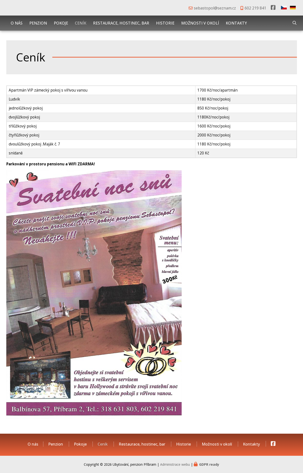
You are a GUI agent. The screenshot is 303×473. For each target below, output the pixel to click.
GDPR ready (209, 464)
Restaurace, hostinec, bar (121, 23)
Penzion (38, 23)
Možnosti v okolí (200, 23)
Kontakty (236, 23)
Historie (165, 23)
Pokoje (61, 23)
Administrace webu (175, 464)
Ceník (80, 23)
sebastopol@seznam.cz (215, 8)
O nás (17, 23)
